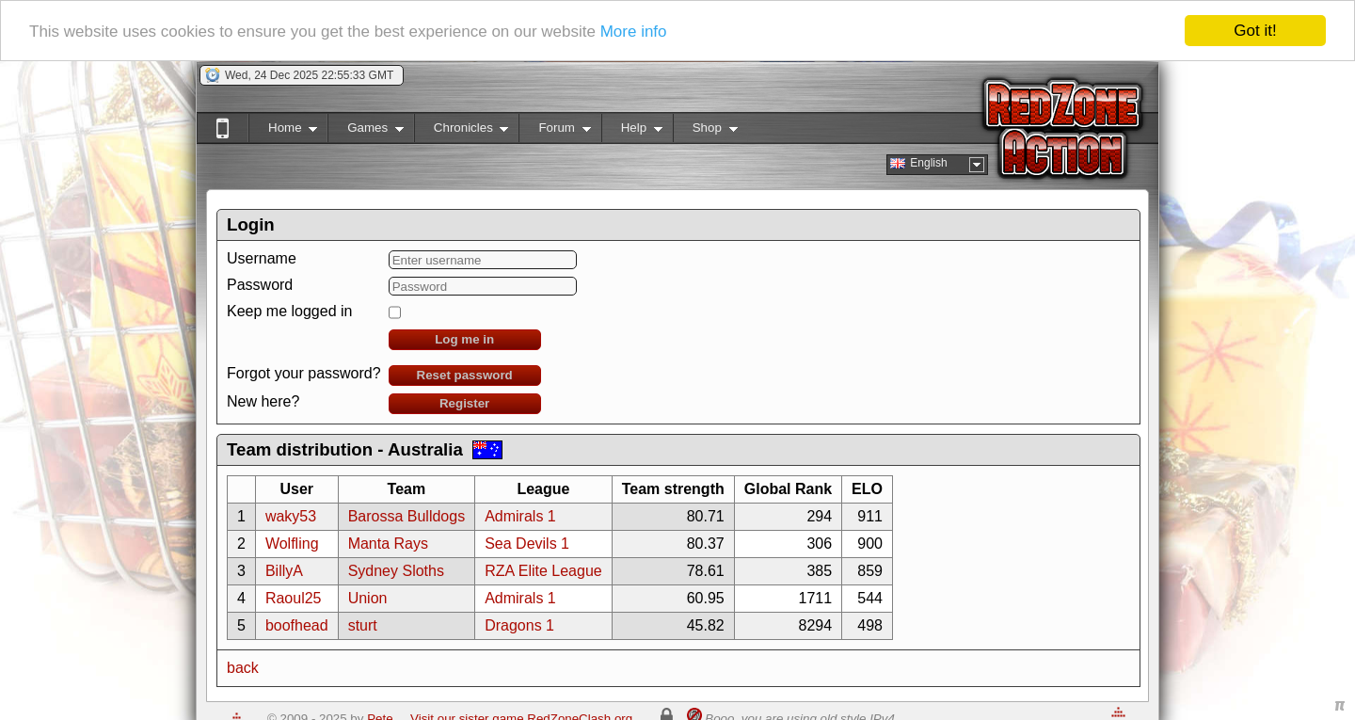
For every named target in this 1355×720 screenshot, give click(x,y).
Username (261, 258)
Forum (554, 131)
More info (633, 31)
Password (260, 285)
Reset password (465, 375)
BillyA (284, 571)
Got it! (1255, 31)
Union (368, 598)
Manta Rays (388, 544)
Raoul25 (293, 598)
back (243, 668)
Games (365, 131)
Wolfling (292, 544)
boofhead (296, 625)
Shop (705, 131)
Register (464, 403)
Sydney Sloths (396, 571)
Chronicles (461, 131)
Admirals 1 (520, 516)
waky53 (290, 516)
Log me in (464, 339)
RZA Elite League (543, 571)
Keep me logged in (289, 311)
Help (631, 131)
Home (282, 131)
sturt (362, 625)
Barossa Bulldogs (407, 516)
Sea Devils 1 (527, 544)
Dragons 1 (519, 625)
